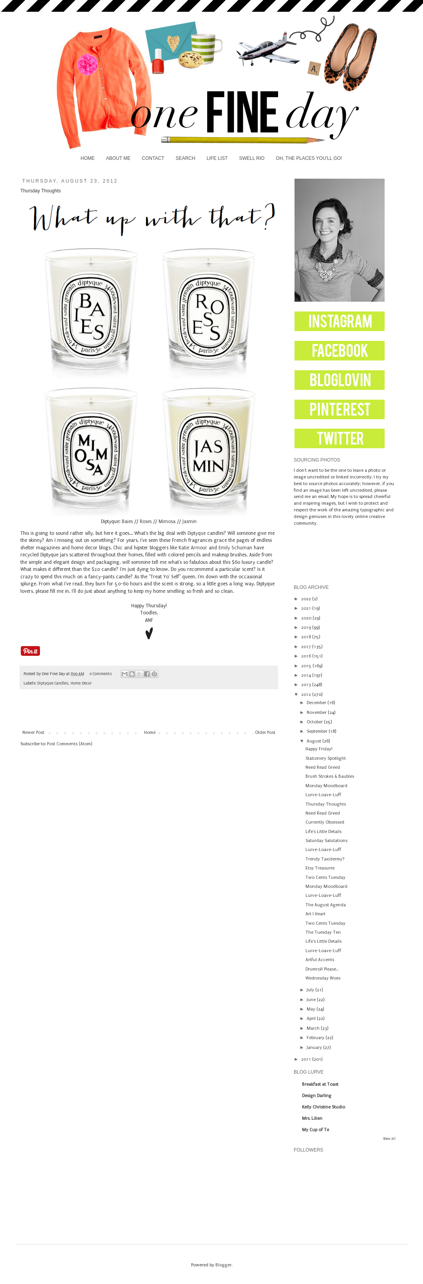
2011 (306, 1059)
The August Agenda (326, 904)
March (314, 1028)
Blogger (223, 1265)
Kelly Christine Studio (323, 1107)
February (316, 1037)
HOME (88, 158)
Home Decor (81, 683)
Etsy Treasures (320, 868)
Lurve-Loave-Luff (323, 794)
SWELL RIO (251, 158)
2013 (306, 684)
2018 (306, 636)
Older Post (265, 732)
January (315, 1047)
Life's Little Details (324, 831)
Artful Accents (320, 959)
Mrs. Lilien (312, 1118)
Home (149, 732)
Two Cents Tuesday (325, 877)
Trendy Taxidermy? (325, 859)
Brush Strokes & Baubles (330, 776)
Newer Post (33, 732)
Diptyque (197, 533)
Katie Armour (193, 548)
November (317, 712)
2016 (306, 656)
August (314, 741)
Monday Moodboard (326, 785)
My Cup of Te (315, 1129)
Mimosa (167, 521)
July (311, 989)
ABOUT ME (118, 158)
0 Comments (101, 674)
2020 (307, 618)
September (318, 731)
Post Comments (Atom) (69, 743)
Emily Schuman (235, 548)
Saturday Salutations (326, 840)
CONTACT (153, 158)
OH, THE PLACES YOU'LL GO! (309, 158)
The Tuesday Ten (323, 932)
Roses (146, 521)
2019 (306, 627)
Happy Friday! (319, 749)
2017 (306, 646)
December (317, 702)
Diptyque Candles (52, 683)
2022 (306, 598)
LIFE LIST (217, 158)
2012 (306, 694)
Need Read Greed (323, 767)
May (311, 1009)
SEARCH (185, 158)
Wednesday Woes (323, 978)
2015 (307, 665)
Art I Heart (315, 913)
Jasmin (190, 521)
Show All (389, 1139)
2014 (306, 675)
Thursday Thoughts (326, 804)
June (312, 999)
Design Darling (316, 1095)
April (312, 1018)
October (315, 721)
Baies (127, 521)
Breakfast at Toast (320, 1084)
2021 (306, 608)
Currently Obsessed (325, 822)
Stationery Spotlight (326, 758)
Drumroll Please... (322, 969)
